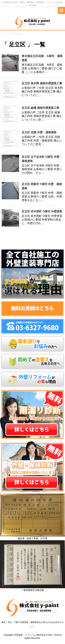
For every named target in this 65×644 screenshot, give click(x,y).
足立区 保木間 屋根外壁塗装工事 (42, 83)
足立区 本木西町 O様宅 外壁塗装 (42, 211)
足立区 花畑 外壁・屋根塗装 (39, 132)
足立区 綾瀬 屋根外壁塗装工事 (40, 107)
